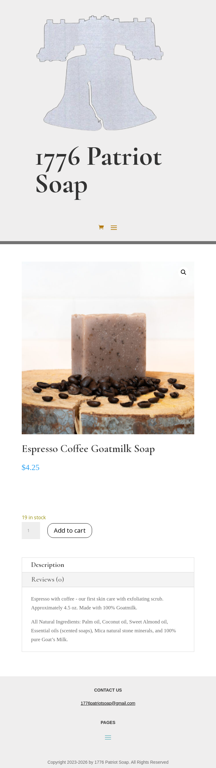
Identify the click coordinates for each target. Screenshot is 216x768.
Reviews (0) (47, 579)
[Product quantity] (31, 530)
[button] (183, 272)
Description (47, 564)
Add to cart (70, 530)
